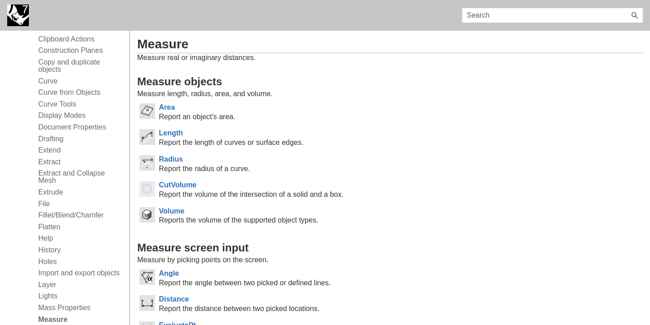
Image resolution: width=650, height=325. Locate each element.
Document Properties (72, 127)
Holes (47, 261)
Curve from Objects (69, 92)
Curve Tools (57, 104)
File (44, 204)
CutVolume (177, 185)
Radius (171, 159)
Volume (172, 211)
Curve (48, 81)
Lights (48, 296)
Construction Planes (70, 50)
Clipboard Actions (66, 39)
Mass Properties (64, 307)
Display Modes (62, 115)
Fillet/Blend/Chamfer (71, 215)
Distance (174, 299)
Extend (49, 150)
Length (171, 133)
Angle (169, 273)
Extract (49, 162)
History (49, 250)
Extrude (50, 192)
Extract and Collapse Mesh (71, 176)
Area (167, 107)
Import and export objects (79, 273)
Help (45, 238)
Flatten (49, 227)
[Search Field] (552, 15)
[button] (635, 15)
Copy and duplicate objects (69, 65)
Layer (47, 284)
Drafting (51, 139)
